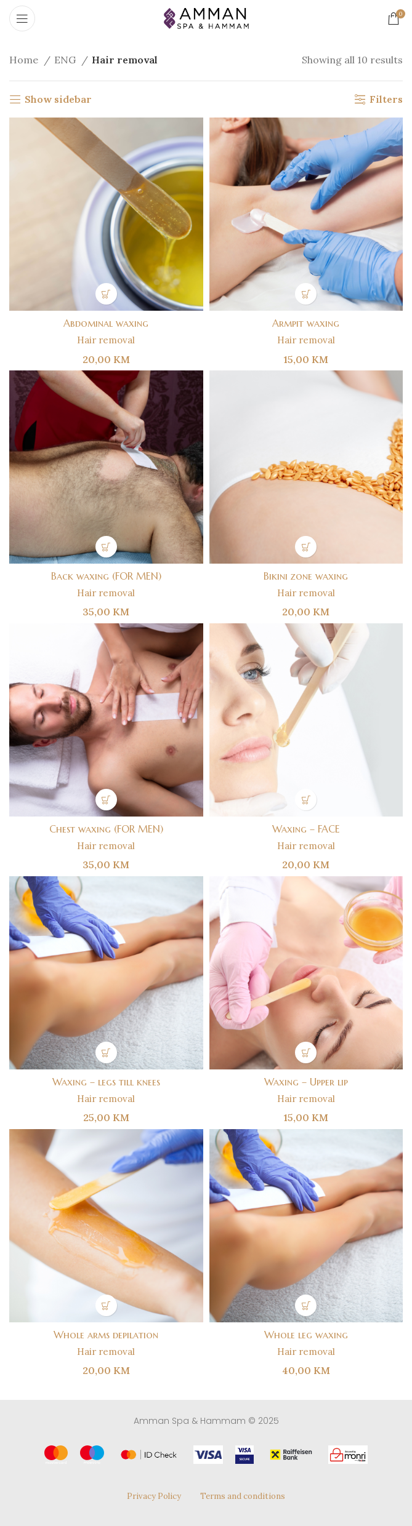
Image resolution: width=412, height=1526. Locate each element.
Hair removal (106, 340)
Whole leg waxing (306, 1334)
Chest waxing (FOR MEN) (106, 829)
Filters (386, 99)
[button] (106, 294)
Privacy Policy (154, 1496)
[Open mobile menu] (22, 18)
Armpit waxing (306, 323)
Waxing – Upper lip (306, 1082)
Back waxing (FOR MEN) (105, 576)
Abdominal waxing (106, 323)
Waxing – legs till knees (106, 1082)
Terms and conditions (242, 1496)
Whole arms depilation (106, 1334)
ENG (66, 60)
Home (25, 60)
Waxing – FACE (306, 829)
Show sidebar (58, 99)
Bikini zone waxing (306, 576)
